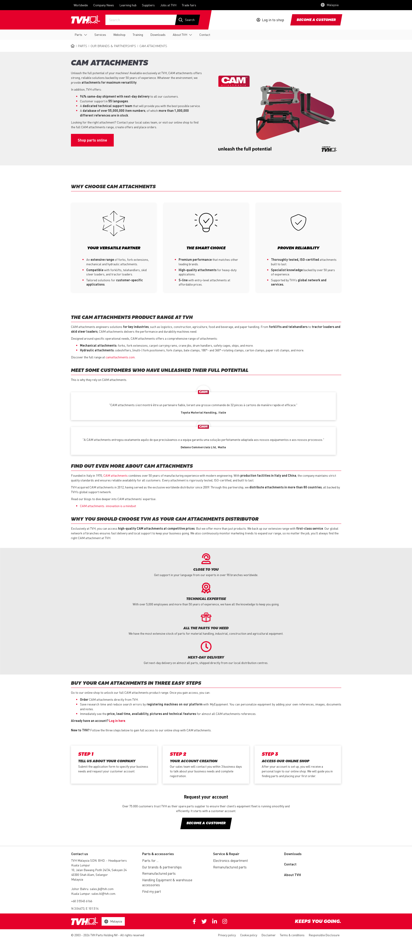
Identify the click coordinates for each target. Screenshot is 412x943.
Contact (204, 34)
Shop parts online (92, 140)
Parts (78, 34)
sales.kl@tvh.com (103, 894)
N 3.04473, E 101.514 (84, 908)
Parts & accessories (158, 854)
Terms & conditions (292, 935)
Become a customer (316, 20)
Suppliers (148, 5)
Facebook (194, 921)
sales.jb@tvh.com (102, 889)
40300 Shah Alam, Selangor (89, 875)
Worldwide (81, 5)
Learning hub (128, 5)
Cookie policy (248, 935)
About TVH (180, 34)
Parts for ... (150, 860)
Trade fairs (189, 5)
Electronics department (230, 860)
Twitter (204, 921)
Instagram (224, 921)
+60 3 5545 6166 (81, 901)
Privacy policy (227, 935)
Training (138, 34)
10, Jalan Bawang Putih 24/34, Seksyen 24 (99, 870)
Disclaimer (268, 935)
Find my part (151, 891)
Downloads (158, 34)
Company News (103, 5)
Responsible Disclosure (324, 935)
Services (100, 34)
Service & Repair (226, 854)
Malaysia (77, 879)
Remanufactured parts (159, 873)
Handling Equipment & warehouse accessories (167, 883)
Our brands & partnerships (113, 46)
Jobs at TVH (168, 5)
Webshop (119, 34)
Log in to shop (273, 20)
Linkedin (214, 921)
